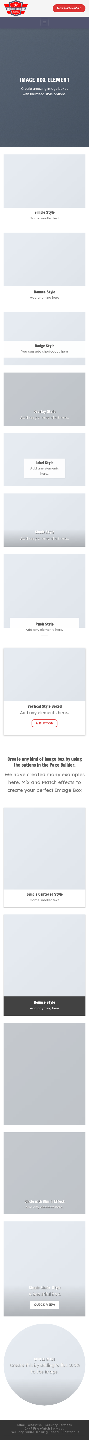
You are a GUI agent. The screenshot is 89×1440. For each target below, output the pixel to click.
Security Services (58, 1425)
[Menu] (44, 22)
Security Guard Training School (35, 1432)
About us (35, 1425)
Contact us (70, 1432)
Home (20, 1425)
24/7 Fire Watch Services (44, 1428)
